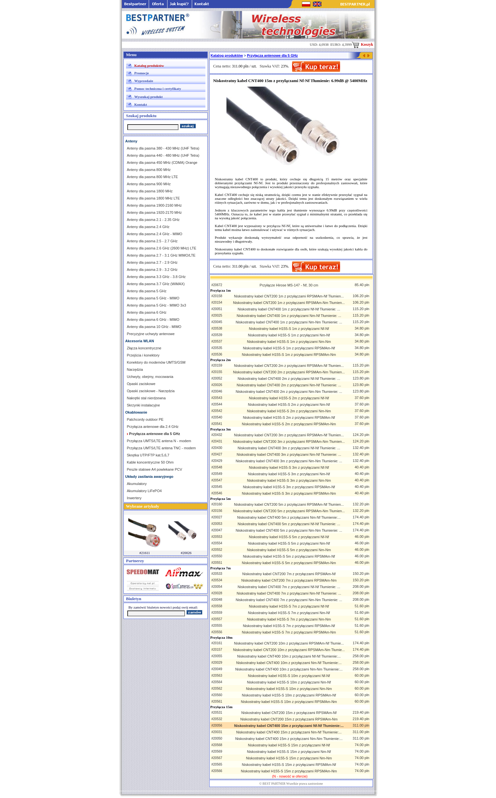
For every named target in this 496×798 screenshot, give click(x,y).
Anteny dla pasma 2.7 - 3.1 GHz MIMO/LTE (161, 255)
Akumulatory (137, 484)
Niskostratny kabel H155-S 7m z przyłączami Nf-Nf (289, 606)
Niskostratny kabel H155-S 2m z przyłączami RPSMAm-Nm (289, 424)
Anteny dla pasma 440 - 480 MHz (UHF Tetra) (163, 155)
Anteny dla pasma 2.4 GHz (148, 227)
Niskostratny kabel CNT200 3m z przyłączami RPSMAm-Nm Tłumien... (289, 441)
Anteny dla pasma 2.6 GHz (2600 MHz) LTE (161, 248)
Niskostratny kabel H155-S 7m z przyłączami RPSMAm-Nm (289, 632)
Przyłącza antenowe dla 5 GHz (272, 55)
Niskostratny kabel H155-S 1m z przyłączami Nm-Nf (289, 335)
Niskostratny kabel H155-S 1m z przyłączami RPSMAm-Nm (289, 355)
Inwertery (134, 498)
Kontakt (140, 104)
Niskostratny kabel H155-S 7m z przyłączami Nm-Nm (289, 619)
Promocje (141, 73)
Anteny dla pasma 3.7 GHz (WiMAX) (156, 284)
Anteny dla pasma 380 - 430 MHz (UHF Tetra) (163, 148)
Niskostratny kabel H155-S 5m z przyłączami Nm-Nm (289, 550)
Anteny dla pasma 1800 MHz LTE (153, 198)
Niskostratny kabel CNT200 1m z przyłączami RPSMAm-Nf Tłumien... (289, 296)
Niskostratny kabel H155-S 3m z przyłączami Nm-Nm (289, 480)
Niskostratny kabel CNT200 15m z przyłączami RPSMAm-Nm (289, 719)
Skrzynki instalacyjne (143, 405)
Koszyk (362, 44)
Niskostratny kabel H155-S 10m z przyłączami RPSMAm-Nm (289, 702)
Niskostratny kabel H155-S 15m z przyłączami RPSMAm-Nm (289, 771)
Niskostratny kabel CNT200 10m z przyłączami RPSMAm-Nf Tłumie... (289, 643)
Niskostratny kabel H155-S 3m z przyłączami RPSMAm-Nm (289, 493)
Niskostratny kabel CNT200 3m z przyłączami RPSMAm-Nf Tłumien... (289, 435)
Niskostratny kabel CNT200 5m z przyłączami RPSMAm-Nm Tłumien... (289, 511)
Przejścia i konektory (143, 355)
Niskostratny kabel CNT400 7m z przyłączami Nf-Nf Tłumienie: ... (289, 587)
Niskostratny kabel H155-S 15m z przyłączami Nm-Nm (289, 758)
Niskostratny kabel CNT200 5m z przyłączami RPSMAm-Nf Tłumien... (289, 504)
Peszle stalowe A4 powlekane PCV (154, 469)
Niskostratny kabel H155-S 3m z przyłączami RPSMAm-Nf (289, 487)
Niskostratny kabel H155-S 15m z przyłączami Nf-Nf (289, 745)
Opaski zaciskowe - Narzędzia (151, 391)
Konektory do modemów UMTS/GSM (156, 362)
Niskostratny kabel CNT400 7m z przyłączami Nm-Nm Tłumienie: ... (289, 600)
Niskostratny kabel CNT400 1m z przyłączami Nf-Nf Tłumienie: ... (289, 309)
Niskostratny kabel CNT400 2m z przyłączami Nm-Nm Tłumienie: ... (289, 391)
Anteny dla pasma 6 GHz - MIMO (153, 319)
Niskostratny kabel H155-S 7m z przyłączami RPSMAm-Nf (289, 626)
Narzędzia (135, 369)
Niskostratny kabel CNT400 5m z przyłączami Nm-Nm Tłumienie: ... (289, 530)
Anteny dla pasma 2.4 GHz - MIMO (154, 234)
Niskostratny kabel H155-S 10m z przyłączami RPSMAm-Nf (289, 695)
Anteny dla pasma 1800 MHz (150, 191)
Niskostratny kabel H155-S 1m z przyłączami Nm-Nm (289, 342)
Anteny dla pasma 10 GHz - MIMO (154, 327)
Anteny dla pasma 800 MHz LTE (152, 177)
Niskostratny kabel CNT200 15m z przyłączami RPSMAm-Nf (289, 713)
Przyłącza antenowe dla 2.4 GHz (153, 427)
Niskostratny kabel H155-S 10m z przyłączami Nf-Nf (289, 676)
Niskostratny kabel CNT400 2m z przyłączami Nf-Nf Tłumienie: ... (289, 379)
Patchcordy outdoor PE (145, 419)
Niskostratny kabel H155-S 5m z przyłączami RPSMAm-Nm (289, 563)
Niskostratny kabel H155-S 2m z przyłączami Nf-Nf (289, 398)
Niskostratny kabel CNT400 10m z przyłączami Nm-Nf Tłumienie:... (289, 663)
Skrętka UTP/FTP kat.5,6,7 (148, 455)
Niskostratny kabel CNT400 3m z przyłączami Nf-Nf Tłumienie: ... (289, 448)
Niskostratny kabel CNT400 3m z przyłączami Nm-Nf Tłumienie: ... (289, 454)
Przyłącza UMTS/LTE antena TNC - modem (161, 448)
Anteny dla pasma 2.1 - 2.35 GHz (153, 220)
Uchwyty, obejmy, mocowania (150, 377)
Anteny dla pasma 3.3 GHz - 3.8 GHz (156, 277)
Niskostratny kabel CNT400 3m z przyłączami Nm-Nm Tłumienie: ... (289, 461)
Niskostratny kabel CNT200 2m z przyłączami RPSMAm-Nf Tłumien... (289, 366)
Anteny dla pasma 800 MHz (149, 170)
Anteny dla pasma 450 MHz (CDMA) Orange (162, 162)
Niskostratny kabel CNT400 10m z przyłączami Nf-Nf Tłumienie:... (289, 656)
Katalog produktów (149, 65)
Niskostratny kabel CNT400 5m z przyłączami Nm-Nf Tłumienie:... (289, 517)
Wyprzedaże (143, 81)
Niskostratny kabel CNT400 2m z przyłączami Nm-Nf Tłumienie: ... (289, 385)
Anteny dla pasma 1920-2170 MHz (154, 212)
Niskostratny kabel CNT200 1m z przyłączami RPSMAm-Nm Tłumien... (289, 303)
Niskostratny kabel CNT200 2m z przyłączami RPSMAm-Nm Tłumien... (289, 372)
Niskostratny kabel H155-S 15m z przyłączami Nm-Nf (289, 752)
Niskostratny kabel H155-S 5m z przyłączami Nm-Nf (289, 543)
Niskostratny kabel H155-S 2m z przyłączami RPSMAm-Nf (289, 417)
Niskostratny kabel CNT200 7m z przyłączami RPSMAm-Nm (289, 580)
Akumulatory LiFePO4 (144, 491)
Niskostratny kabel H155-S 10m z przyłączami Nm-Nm (289, 689)
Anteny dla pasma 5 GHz (147, 291)
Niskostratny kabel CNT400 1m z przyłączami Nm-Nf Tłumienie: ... (289, 316)
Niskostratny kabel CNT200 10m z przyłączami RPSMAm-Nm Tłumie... (289, 650)
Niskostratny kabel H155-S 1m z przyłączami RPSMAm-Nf (289, 348)
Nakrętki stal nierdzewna (146, 398)
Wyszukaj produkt (148, 97)
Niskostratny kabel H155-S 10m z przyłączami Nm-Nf (289, 682)
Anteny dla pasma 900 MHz (149, 184)
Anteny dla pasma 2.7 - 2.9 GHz (152, 262)
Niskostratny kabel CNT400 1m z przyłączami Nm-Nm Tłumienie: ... (289, 322)
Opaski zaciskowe (141, 384)
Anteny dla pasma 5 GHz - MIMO (153, 298)
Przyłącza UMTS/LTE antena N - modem (159, 441)
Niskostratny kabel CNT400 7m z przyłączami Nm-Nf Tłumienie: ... (289, 593)
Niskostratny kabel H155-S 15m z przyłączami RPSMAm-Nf (289, 765)
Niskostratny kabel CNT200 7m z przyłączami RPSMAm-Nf (289, 574)
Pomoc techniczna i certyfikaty (157, 89)
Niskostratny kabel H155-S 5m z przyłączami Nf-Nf (289, 537)
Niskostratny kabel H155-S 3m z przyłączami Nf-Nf (289, 467)
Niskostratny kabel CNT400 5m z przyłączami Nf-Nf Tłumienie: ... (289, 524)
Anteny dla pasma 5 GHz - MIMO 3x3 (156, 305)
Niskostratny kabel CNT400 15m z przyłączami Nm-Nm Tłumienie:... (289, 739)
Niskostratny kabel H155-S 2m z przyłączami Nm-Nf (289, 404)
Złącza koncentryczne (144, 348)
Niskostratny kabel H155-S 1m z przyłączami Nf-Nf (289, 329)
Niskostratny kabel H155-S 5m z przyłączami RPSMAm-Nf (289, 556)
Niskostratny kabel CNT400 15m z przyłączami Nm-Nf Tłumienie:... (289, 732)
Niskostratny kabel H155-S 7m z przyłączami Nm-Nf (289, 613)
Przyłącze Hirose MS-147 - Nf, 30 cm (289, 285)
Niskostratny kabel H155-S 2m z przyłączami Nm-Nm (289, 411)
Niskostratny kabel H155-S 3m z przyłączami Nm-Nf (289, 474)
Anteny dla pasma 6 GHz (147, 312)
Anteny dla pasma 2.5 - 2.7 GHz (152, 241)
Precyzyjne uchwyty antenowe (151, 334)
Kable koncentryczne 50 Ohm (150, 462)
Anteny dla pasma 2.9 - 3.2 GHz (152, 270)
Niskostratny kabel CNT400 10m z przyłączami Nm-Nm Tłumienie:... (289, 669)
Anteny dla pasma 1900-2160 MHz (154, 205)
